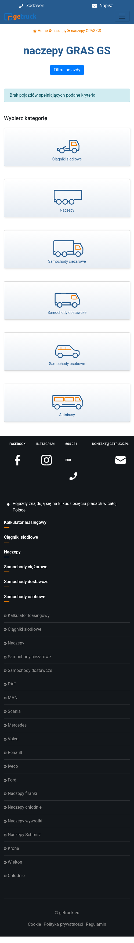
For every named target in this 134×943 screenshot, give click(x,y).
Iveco (11, 766)
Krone (11, 848)
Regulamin (96, 924)
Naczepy (12, 552)
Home (40, 31)
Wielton (13, 862)
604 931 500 (72, 455)
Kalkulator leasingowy (25, 522)
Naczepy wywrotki (23, 820)
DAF (10, 683)
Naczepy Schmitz (22, 834)
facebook (17, 447)
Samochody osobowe (24, 596)
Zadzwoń (35, 5)
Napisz (106, 5)
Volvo (11, 738)
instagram (45, 447)
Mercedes (15, 725)
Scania (12, 711)
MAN (10, 697)
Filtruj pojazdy (67, 69)
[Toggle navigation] (122, 16)
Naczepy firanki (20, 793)
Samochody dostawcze (26, 581)
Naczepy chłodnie (23, 807)
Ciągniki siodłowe (21, 537)
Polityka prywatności (63, 924)
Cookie (34, 924)
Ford (10, 780)
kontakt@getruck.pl (110, 447)
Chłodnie (14, 875)
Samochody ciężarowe (25, 566)
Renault (13, 752)
